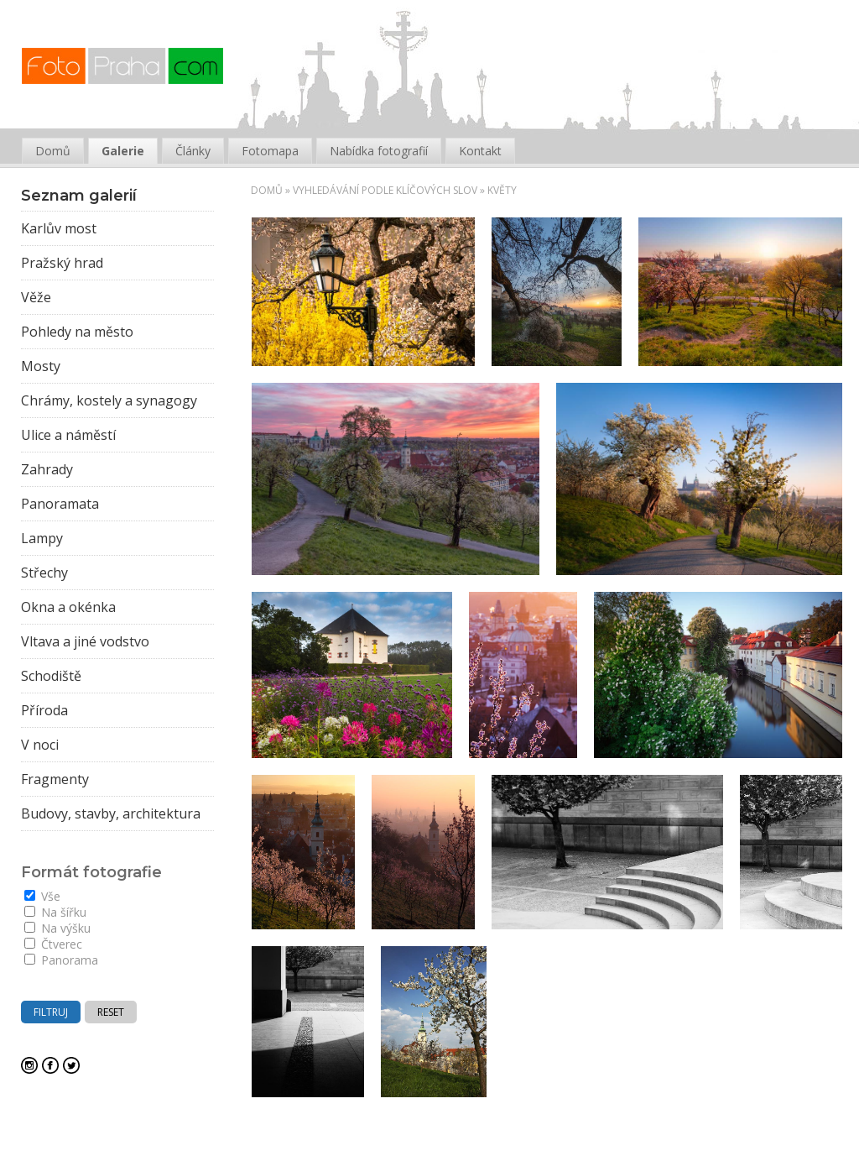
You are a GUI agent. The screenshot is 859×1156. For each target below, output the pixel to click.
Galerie (123, 151)
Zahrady (47, 469)
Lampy (42, 538)
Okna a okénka (68, 607)
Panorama (61, 960)
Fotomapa (270, 151)
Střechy (44, 572)
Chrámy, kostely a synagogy (109, 400)
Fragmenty (55, 779)
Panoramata (60, 503)
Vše (42, 896)
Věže (36, 297)
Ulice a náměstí (68, 435)
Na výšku (57, 928)
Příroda (44, 710)
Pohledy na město (77, 331)
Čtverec (53, 944)
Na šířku (55, 912)
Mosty (40, 366)
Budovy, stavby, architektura (110, 813)
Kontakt (480, 151)
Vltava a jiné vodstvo (85, 641)
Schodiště (51, 676)
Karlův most (58, 228)
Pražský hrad (62, 263)
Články (193, 151)
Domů (267, 190)
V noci (40, 744)
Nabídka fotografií (379, 151)
